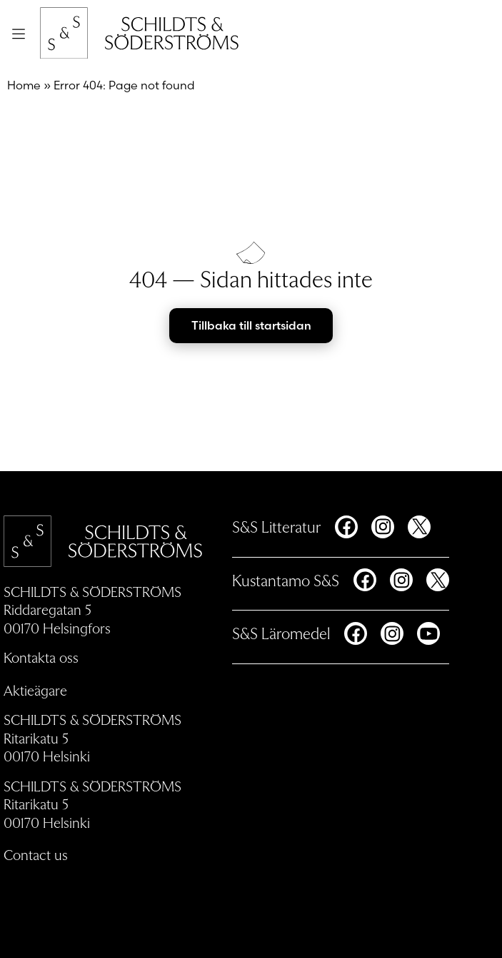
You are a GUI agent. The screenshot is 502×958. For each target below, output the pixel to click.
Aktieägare (35, 689)
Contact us (36, 854)
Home (24, 85)
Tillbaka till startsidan (251, 325)
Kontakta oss (41, 657)
